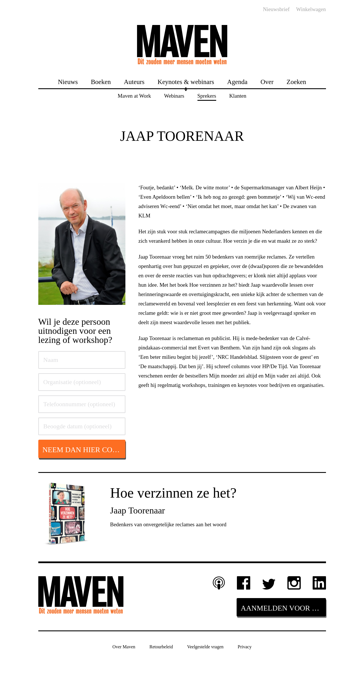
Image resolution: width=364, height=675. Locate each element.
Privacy (245, 646)
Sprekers (206, 95)
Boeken (101, 81)
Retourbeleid (161, 646)
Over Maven (123, 646)
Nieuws (68, 81)
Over (266, 81)
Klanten (237, 95)
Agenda (237, 81)
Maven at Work (134, 95)
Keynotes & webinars (185, 81)
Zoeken (296, 81)
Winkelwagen (311, 9)
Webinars (174, 95)
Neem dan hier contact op (84, 450)
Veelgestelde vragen (205, 646)
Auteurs (134, 81)
